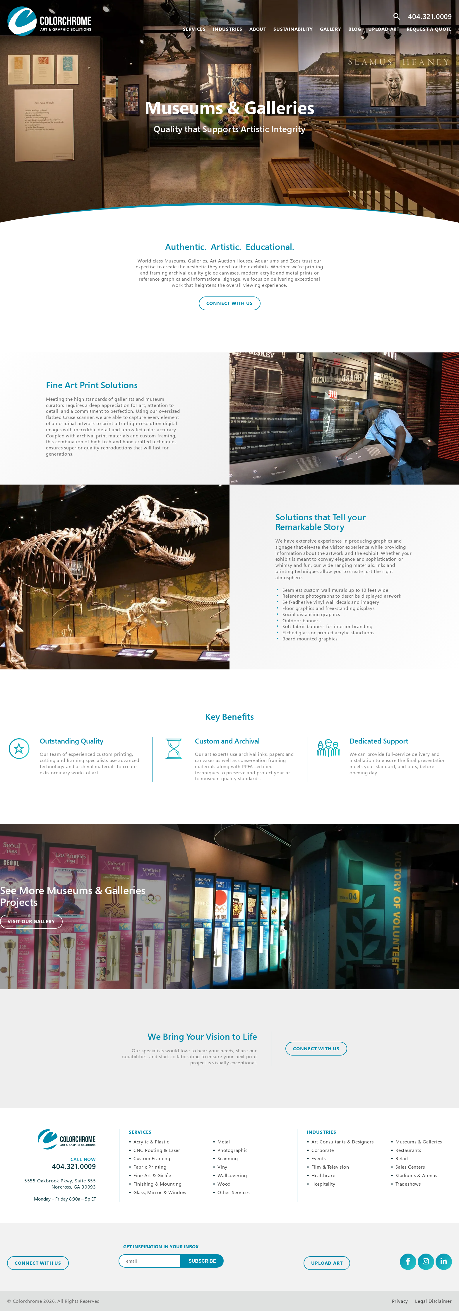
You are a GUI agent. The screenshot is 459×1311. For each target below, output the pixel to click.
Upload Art (326, 1263)
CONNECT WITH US (316, 1048)
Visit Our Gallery (31, 921)
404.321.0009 (430, 16)
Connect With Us (229, 303)
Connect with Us (38, 1263)
